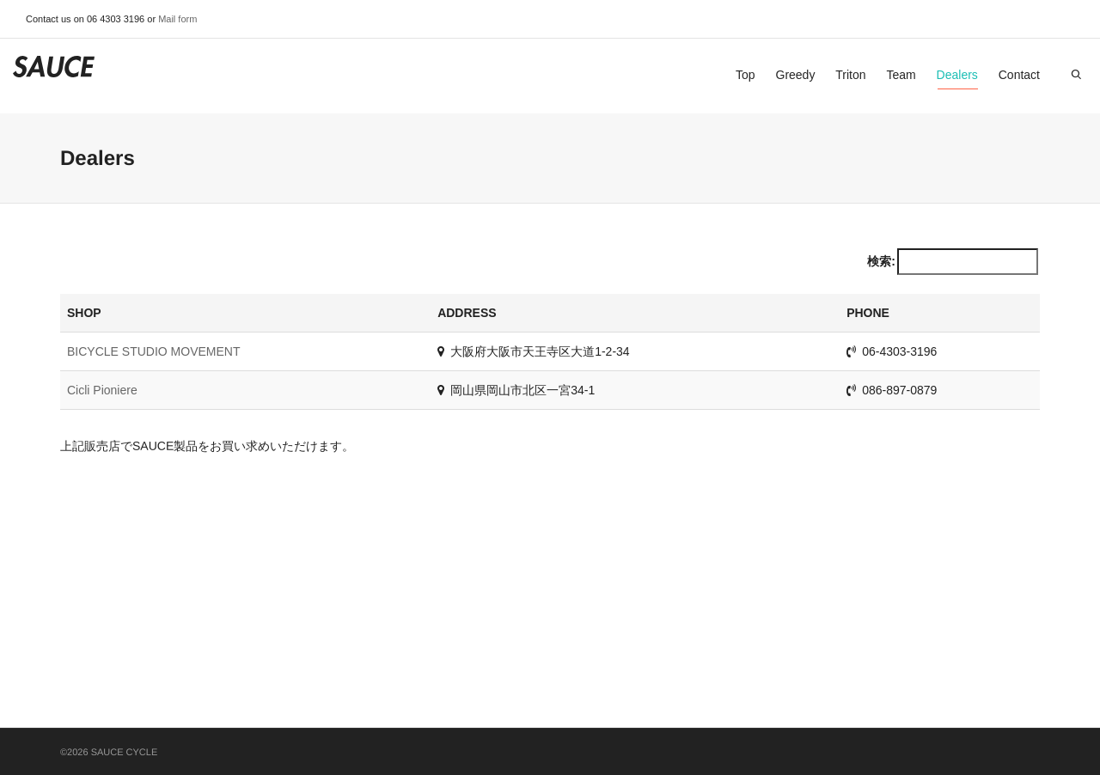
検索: (952, 261)
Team (900, 75)
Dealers (957, 78)
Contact (1019, 75)
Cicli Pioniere (102, 390)
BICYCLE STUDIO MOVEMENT (153, 351)
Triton (850, 75)
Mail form (177, 19)
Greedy (796, 75)
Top (745, 75)
